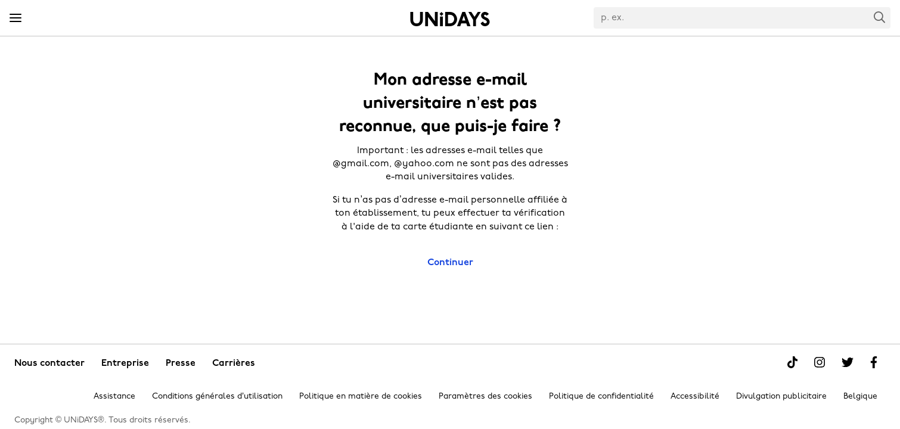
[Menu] (15, 18)
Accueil (450, 19)
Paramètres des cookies (485, 396)
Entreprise (125, 363)
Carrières (233, 363)
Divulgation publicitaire (781, 396)
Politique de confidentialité (601, 396)
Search (880, 17)
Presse (180, 363)
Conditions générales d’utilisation (217, 396)
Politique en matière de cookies (360, 396)
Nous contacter (49, 363)
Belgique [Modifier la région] (860, 396)
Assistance (114, 396)
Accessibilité (695, 396)
